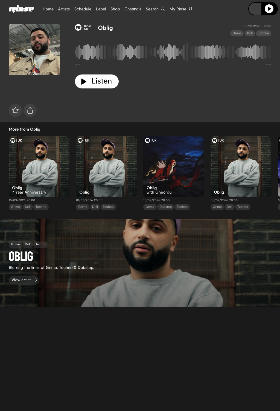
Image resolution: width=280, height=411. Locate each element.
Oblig (105, 27)
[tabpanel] (173, 53)
